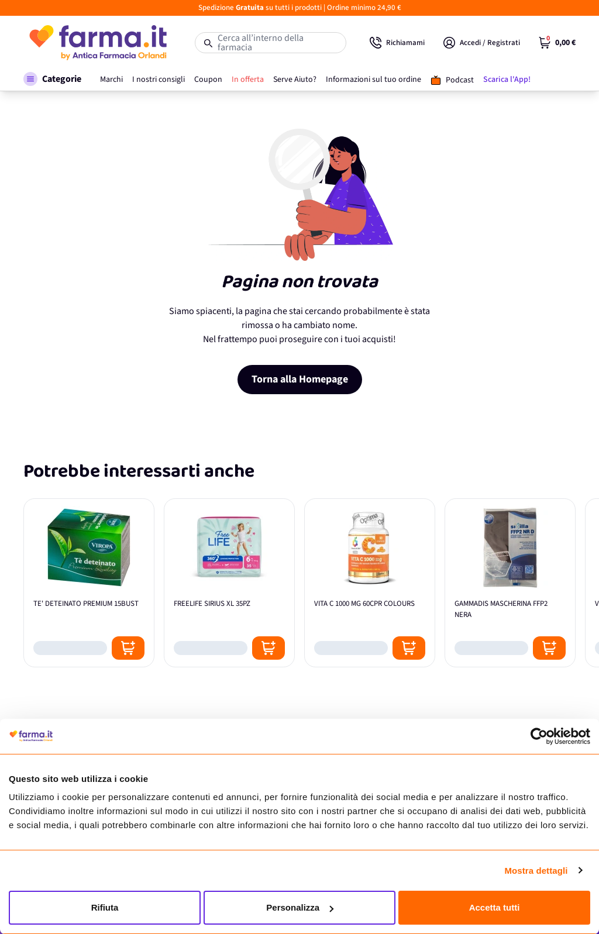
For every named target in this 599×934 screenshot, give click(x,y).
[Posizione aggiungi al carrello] (128, 648)
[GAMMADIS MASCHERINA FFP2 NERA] (510, 583)
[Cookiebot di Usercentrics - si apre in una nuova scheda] (539, 736)
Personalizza (299, 907)
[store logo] (97, 42)
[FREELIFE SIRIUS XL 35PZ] (229, 583)
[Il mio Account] (481, 43)
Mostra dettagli (535, 871)
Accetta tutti (494, 907)
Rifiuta (105, 907)
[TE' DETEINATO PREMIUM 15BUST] (89, 583)
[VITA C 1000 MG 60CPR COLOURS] (370, 583)
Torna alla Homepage (300, 379)
